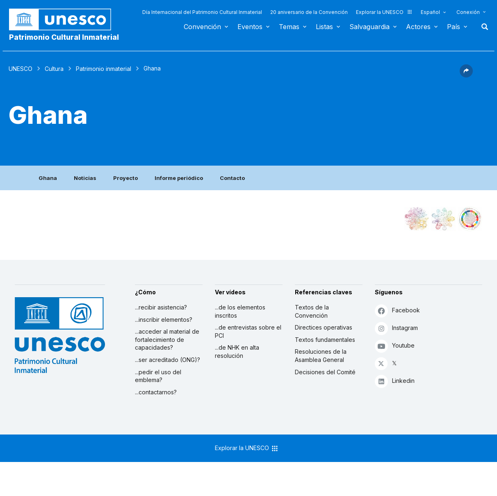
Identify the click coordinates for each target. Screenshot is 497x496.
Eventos (249, 27)
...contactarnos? (156, 392)
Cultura (54, 68)
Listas (324, 27)
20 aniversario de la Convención (309, 12)
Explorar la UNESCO (384, 12)
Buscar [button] (482, 27)
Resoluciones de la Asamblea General (321, 355)
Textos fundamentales (325, 339)
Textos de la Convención (312, 311)
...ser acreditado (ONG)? (167, 359)
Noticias (85, 178)
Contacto (232, 178)
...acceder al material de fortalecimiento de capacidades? (167, 339)
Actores (418, 27)
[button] (466, 75)
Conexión (468, 12)
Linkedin (395, 381)
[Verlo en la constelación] (416, 219)
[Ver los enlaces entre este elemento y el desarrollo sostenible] (470, 219)
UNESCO (20, 68)
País (453, 27)
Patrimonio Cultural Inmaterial (64, 37)
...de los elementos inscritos (240, 311)
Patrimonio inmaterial (103, 68)
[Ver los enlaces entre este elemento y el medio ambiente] (443, 219)
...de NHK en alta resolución (237, 351)
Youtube (395, 345)
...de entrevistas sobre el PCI (248, 331)
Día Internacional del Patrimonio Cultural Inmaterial (202, 12)
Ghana (48, 178)
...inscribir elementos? (163, 319)
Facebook (397, 310)
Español (430, 12)
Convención (202, 27)
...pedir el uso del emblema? (158, 376)
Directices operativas (323, 327)
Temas (289, 27)
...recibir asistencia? (161, 307)
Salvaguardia (369, 27)
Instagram (396, 328)
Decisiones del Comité (325, 372)
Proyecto (125, 178)
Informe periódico (179, 178)
